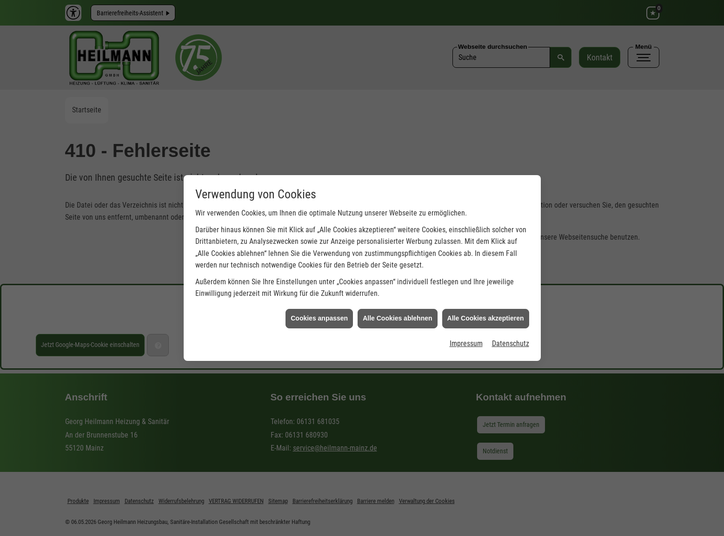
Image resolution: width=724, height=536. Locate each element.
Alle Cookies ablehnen (397, 314)
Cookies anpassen (319, 314)
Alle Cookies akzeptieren (485, 314)
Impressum (466, 339)
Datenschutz (510, 339)
